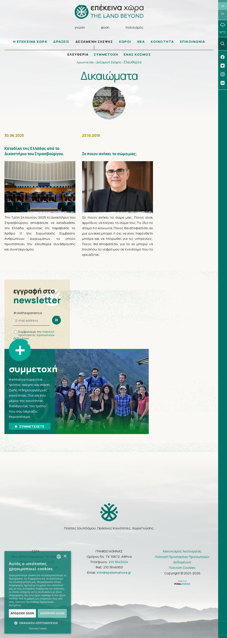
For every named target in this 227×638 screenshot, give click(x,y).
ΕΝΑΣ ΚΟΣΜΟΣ (137, 54)
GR (222, 6)
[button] (38, 623)
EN (222, 13)
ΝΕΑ (141, 41)
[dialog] (37, 592)
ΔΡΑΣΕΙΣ (61, 41)
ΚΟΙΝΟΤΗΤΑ (162, 41)
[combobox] (59, 556)
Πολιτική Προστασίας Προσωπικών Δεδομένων (182, 559)
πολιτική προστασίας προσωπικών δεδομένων (34, 335)
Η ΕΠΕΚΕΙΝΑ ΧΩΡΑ (30, 41)
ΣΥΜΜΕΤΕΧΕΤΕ (29, 426)
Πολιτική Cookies (182, 567)
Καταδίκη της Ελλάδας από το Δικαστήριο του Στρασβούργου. (34, 151)
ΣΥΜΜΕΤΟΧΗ (106, 54)
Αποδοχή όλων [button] (22, 613)
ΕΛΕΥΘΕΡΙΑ (78, 54)
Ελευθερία (132, 62)
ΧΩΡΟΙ (125, 41)
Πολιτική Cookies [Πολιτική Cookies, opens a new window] (38, 628)
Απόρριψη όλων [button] (52, 613)
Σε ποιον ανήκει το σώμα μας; (109, 153)
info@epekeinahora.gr (114, 572)
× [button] (65, 556)
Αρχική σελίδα (85, 62)
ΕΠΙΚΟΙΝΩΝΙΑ (192, 41)
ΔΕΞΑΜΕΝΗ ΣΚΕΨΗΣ (94, 41)
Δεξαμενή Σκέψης (108, 62)
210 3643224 (118, 562)
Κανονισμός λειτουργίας (182, 551)
